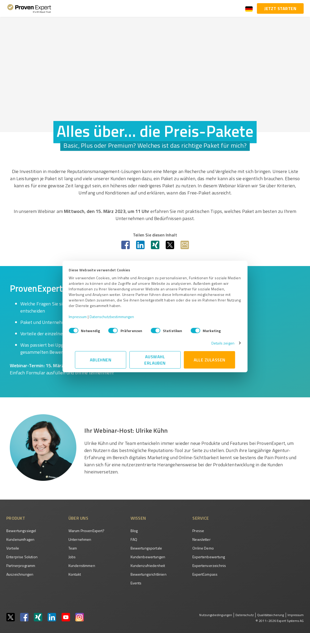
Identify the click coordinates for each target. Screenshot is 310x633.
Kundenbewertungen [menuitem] (148, 557)
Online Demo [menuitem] (203, 548)
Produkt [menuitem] (15, 518)
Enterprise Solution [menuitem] (22, 557)
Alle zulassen (209, 360)
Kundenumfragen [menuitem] (20, 539)
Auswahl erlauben (155, 359)
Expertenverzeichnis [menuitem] (209, 565)
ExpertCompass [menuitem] (205, 574)
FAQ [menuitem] (134, 539)
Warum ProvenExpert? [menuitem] (86, 530)
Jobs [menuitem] (72, 557)
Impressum (84, 316)
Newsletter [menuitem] (201, 539)
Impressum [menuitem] (296, 614)
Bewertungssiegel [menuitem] (21, 530)
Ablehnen (101, 360)
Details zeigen (216, 343)
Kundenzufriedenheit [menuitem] (148, 565)
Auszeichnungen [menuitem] (19, 574)
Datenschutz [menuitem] (244, 614)
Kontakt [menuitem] (74, 574)
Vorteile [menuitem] (12, 548)
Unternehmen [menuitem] (79, 539)
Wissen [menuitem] (138, 518)
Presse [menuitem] (198, 530)
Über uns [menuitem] (78, 518)
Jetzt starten (280, 8)
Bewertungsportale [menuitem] (146, 548)
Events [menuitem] (136, 583)
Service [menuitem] (200, 518)
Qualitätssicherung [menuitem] (270, 614)
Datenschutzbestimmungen (118, 316)
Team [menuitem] (72, 548)
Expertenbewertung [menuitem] (208, 557)
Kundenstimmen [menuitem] (81, 565)
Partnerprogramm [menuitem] (20, 565)
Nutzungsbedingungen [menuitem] (215, 614)
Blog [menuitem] (134, 530)
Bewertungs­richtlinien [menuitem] (148, 574)
